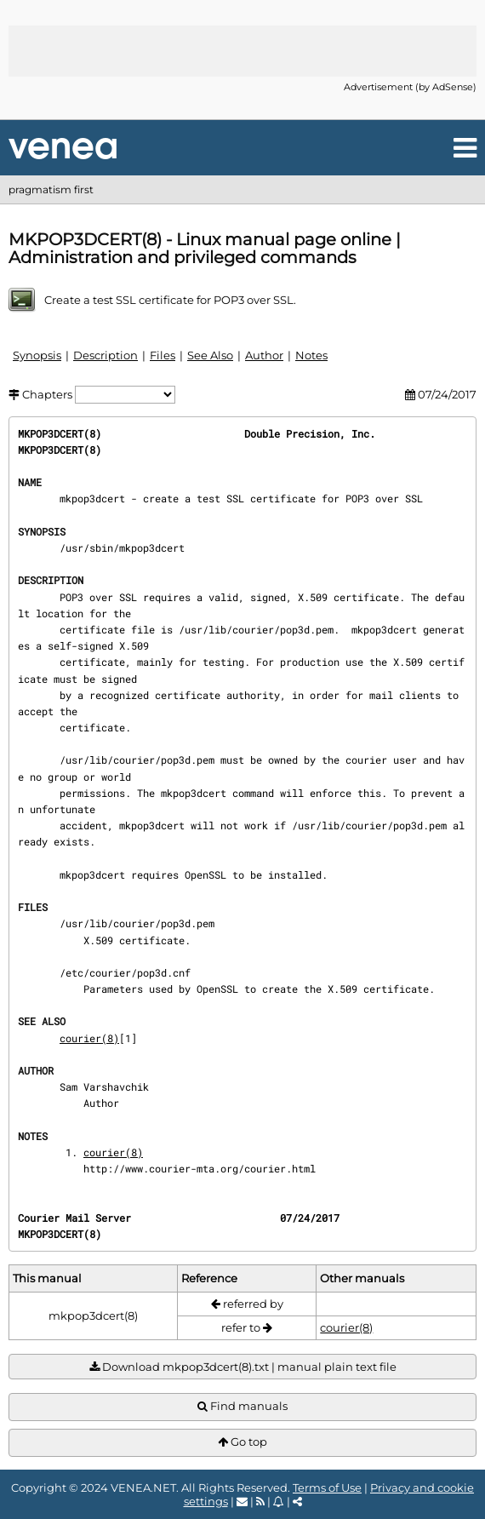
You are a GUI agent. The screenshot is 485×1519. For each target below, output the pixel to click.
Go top (242, 1441)
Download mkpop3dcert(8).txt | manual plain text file (243, 1367)
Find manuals (242, 1406)
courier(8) (89, 1038)
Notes (311, 355)
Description (105, 355)
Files (162, 355)
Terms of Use (327, 1487)
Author (264, 355)
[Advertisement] (242, 51)
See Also (210, 355)
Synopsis (37, 355)
